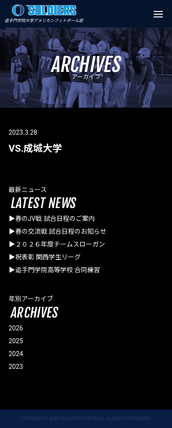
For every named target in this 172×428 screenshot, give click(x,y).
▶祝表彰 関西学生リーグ (45, 257)
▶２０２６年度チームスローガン (57, 244)
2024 (16, 353)
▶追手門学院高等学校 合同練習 (54, 270)
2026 (16, 328)
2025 (16, 341)
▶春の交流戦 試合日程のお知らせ (57, 231)
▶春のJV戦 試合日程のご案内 (52, 218)
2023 (16, 366)
